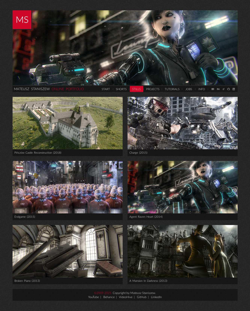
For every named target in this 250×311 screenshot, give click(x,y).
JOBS (188, 89)
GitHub (141, 297)
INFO (201, 89)
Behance (109, 297)
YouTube (93, 297)
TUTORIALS (172, 89)
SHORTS (121, 89)
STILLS (136, 89)
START (106, 89)
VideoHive (125, 297)
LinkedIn (156, 297)
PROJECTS (152, 89)
